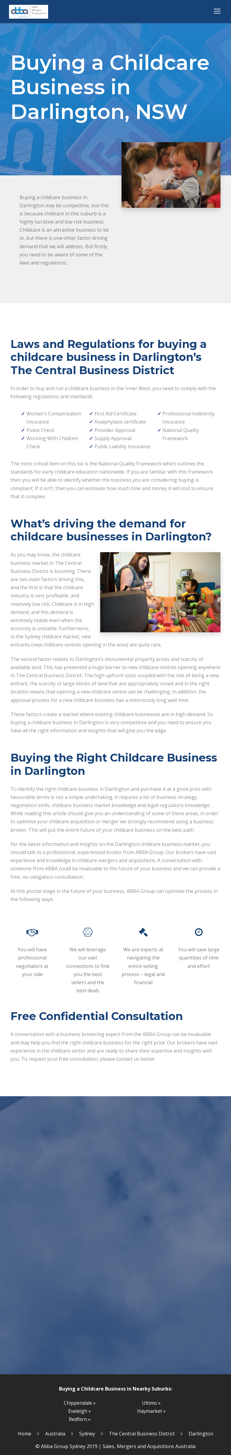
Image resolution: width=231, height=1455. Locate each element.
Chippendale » (80, 1403)
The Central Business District (142, 1433)
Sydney (87, 1433)
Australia (55, 1433)
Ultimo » (151, 1403)
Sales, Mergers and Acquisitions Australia (149, 1446)
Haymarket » (151, 1411)
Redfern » (80, 1419)
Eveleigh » (79, 1411)
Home (24, 1433)
